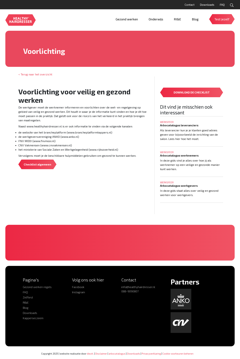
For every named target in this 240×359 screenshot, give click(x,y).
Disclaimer (101, 353)
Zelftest (28, 297)
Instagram (78, 292)
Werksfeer (30, 45)
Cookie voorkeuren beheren (178, 353)
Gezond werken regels (37, 287)
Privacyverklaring (151, 353)
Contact (189, 4)
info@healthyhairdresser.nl (138, 287)
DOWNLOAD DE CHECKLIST (192, 92)
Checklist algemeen (37, 164)
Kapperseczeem (33, 318)
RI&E (26, 302)
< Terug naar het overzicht (35, 74)
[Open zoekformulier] (232, 5)
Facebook (78, 287)
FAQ (222, 4)
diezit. (90, 353)
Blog (25, 307)
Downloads (207, 4)
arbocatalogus (117, 353)
